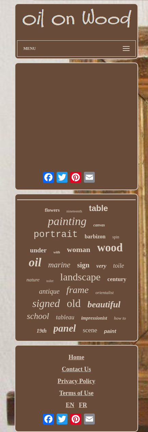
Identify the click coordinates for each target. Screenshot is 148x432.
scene (90, 330)
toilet (50, 281)
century (117, 279)
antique (49, 291)
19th (41, 331)
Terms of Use (76, 393)
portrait (56, 234)
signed (46, 303)
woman (78, 249)
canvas (99, 225)
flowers (52, 210)
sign (83, 265)
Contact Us (76, 369)
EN (70, 405)
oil (35, 262)
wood (110, 247)
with (57, 252)
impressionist (94, 318)
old (74, 303)
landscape (80, 276)
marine (59, 265)
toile (118, 265)
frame (77, 289)
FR (83, 405)
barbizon (95, 236)
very (101, 266)
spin (115, 237)
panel (65, 328)
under (38, 250)
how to (120, 318)
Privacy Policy (76, 381)
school (38, 316)
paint (110, 331)
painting (67, 221)
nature (33, 279)
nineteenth (74, 211)
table (98, 208)
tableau (65, 317)
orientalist (104, 292)
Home (76, 357)
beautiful (104, 304)
